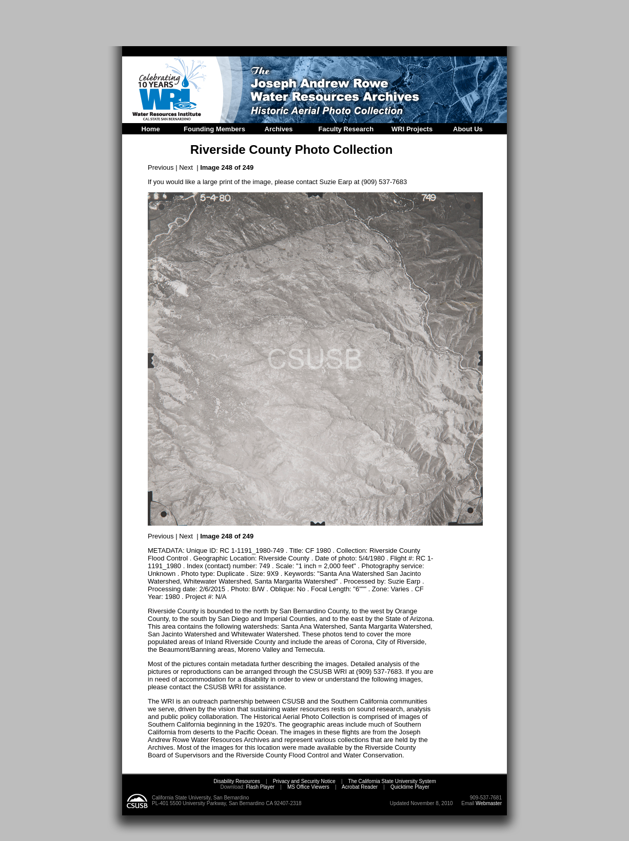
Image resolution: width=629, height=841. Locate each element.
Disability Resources (236, 781)
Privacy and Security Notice (304, 781)
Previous (161, 167)
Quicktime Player (409, 787)
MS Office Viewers (308, 787)
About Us (468, 129)
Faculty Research (346, 129)
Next (186, 167)
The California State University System (392, 781)
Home (151, 129)
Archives (279, 129)
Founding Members (214, 129)
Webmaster (489, 803)
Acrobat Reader (360, 787)
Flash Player (259, 787)
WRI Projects (412, 129)
